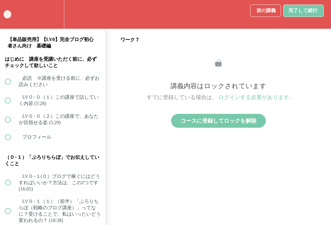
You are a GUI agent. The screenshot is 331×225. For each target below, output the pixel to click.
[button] (11, 14)
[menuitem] (53, 14)
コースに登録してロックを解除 (218, 121)
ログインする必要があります (253, 97)
